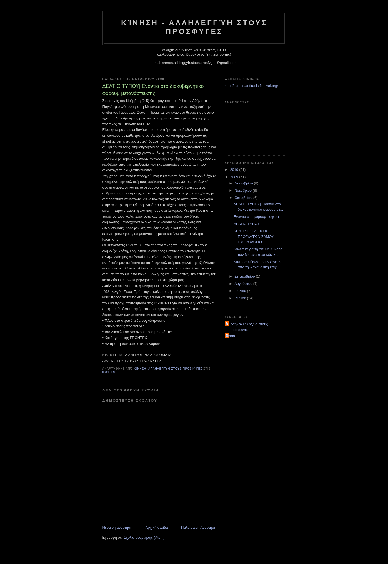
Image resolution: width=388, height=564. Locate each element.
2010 (234, 170)
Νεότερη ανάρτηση (117, 527)
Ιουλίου (240, 291)
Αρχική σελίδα (157, 527)
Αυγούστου (243, 283)
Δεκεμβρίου (244, 183)
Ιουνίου (240, 298)
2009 (234, 177)
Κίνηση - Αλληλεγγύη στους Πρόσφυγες (194, 27)
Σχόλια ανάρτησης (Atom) (144, 537)
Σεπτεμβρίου (245, 276)
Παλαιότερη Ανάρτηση (198, 527)
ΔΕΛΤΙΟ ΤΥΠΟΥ (247, 224)
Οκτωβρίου (243, 198)
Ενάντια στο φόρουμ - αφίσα (256, 216)
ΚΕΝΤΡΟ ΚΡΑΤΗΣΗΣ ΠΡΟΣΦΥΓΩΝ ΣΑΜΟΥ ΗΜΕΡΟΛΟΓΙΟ (254, 236)
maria (230, 336)
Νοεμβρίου (243, 190)
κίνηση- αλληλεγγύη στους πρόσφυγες (247, 327)
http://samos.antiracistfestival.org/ (251, 86)
